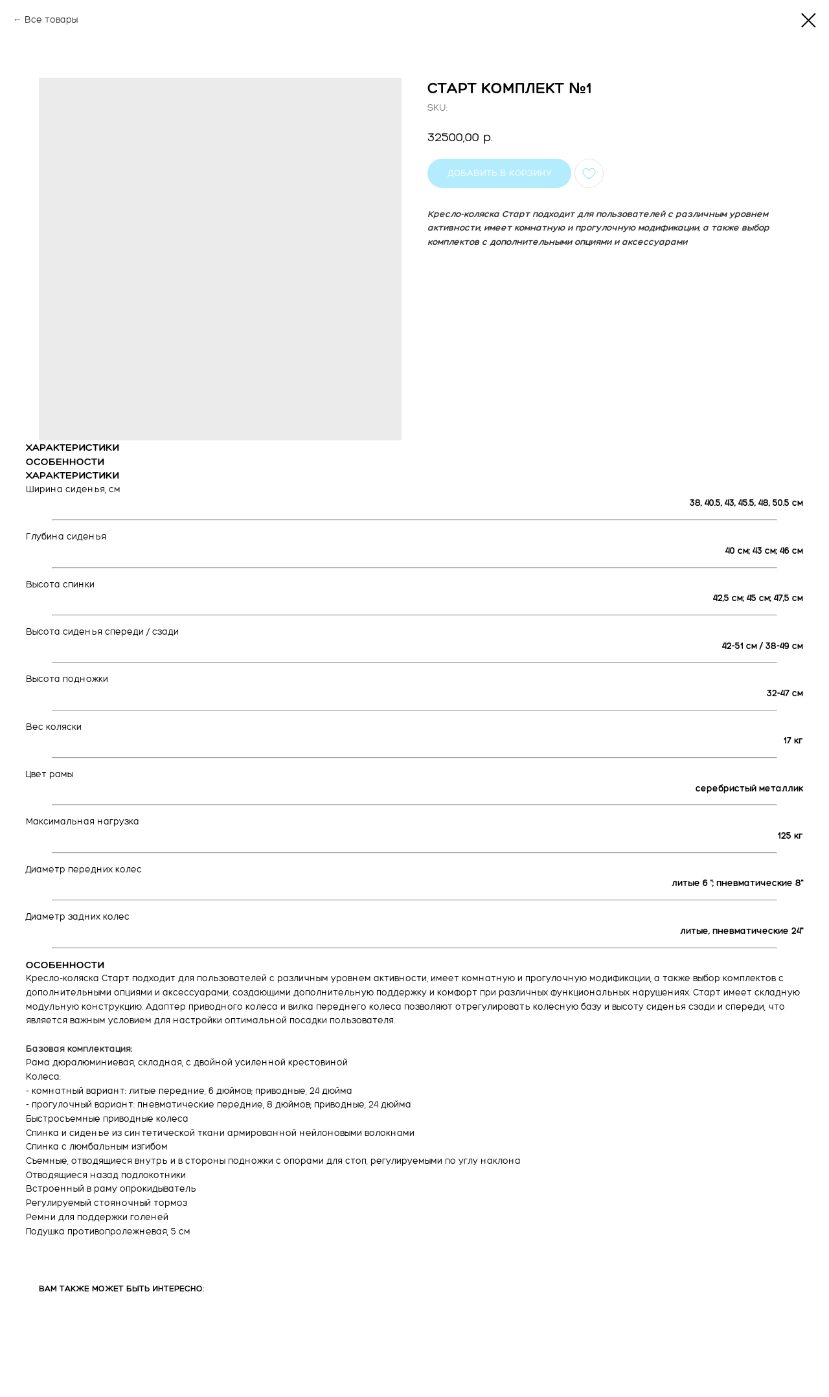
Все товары (51, 19)
